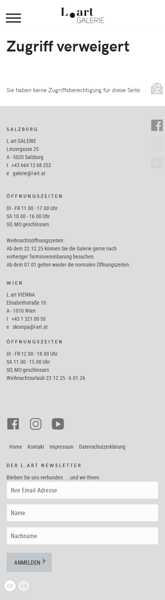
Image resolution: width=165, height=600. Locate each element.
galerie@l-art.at (29, 173)
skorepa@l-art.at (30, 326)
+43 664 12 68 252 (31, 165)
